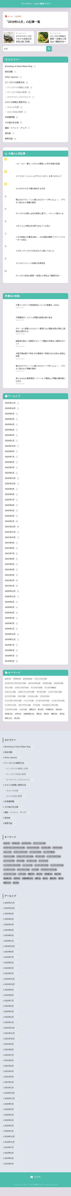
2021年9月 (12, 545)
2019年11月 (12, 643)
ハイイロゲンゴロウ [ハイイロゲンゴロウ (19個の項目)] (13, 705)
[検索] (49, 48)
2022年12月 (12, 480)
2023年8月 (12, 452)
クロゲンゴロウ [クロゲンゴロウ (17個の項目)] (21, 692)
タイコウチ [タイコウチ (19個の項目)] (10, 701)
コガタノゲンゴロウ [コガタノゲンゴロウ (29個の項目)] (26, 696)
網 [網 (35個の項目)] (46, 718)
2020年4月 (12, 616)
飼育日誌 (11, 139)
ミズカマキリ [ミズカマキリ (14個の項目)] (11, 714)
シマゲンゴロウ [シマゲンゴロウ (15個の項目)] (55, 696)
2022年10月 (12, 485)
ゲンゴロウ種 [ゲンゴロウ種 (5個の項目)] (50, 692)
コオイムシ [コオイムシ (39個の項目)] (10, 696)
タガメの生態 (15, 107)
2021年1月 (12, 589)
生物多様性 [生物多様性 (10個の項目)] (29, 718)
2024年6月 (12, 430)
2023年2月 (12, 474)
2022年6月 (12, 507)
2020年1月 (12, 632)
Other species (13, 77)
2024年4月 (12, 436)
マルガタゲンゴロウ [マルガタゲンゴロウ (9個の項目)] (50, 709)
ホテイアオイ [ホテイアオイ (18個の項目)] (24, 709)
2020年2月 (12, 627)
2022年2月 (12, 518)
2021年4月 (12, 572)
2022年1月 (12, 523)
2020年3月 (12, 621)
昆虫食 (10, 133)
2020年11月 (12, 600)
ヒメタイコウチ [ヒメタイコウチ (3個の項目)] (58, 705)
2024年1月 (12, 441)
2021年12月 (12, 529)
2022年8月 (12, 496)
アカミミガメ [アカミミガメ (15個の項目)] (41, 683)
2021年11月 (12, 534)
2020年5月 (12, 611)
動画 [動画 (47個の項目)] (33, 714)
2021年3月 (12, 578)
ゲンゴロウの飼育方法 (17, 82)
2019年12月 (12, 638)
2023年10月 (12, 447)
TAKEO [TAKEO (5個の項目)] (17, 683)
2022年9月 (12, 491)
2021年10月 (12, 540)
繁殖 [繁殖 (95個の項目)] (54, 718)
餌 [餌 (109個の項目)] (17, 723)
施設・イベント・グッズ (18, 128)
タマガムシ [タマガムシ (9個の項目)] (33, 701)
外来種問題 (12, 117)
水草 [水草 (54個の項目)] (18, 718)
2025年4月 (12, 425)
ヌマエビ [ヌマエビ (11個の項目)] (44, 701)
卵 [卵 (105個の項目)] (40, 714)
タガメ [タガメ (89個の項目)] (21, 701)
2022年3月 (12, 512)
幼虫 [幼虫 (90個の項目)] (59, 714)
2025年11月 (12, 403)
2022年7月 (12, 501)
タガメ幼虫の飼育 (17, 112)
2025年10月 (12, 409)
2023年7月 (12, 458)
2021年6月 (12, 561)
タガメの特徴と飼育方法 (18, 102)
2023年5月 (12, 469)
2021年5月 (12, 567)
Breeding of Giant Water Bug (21, 66)
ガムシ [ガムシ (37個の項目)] (8, 692)
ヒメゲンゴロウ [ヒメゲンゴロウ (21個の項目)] (42, 705)
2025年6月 (12, 414)
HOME (35, 1185)
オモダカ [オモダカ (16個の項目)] (47, 687)
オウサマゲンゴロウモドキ (21, 97)
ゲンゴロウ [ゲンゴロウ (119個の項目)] (36, 692)
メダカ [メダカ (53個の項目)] (23, 714)
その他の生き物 (14, 122)
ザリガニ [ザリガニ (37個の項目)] (41, 696)
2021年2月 (12, 583)
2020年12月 (12, 594)
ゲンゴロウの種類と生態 (20, 87)
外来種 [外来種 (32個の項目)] (49, 714)
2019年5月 (12, 660)
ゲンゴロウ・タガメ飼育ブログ (36, 3)
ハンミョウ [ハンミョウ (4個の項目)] (28, 705)
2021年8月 (12, 551)
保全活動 (11, 71)
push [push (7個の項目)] (8, 683)
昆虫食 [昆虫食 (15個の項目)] (8, 718)
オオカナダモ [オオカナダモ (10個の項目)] (34, 687)
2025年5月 (12, 420)
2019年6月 (12, 654)
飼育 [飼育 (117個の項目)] (8, 723)
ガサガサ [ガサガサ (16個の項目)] (58, 687)
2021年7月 (12, 556)
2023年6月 (12, 463)
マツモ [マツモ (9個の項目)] (36, 709)
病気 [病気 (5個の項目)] (39, 718)
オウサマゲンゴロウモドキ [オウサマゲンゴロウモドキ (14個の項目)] (15, 687)
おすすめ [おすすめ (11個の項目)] (27, 683)
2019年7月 (12, 649)
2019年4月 (12, 665)
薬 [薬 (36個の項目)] (62, 718)
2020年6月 (12, 605)
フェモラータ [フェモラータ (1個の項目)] (10, 709)
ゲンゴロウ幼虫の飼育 (19, 92)
